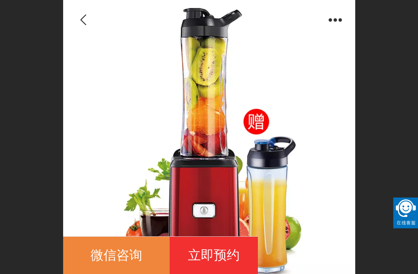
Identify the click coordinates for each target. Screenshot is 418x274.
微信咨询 (116, 255)
